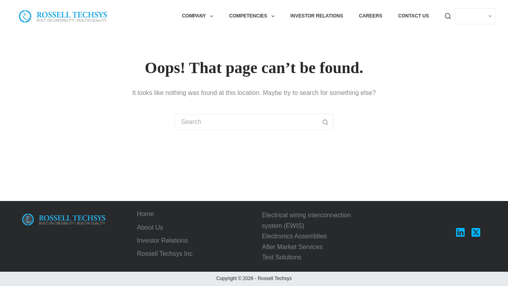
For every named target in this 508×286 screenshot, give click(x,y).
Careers (371, 16)
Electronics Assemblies (294, 236)
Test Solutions (282, 257)
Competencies (253, 16)
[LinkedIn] (460, 232)
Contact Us (413, 16)
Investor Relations (317, 16)
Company (199, 16)
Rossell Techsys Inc (164, 253)
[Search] (448, 16)
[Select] (475, 16)
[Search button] (325, 122)
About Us (150, 227)
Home (145, 214)
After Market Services (292, 246)
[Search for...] (246, 122)
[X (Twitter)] (475, 232)
